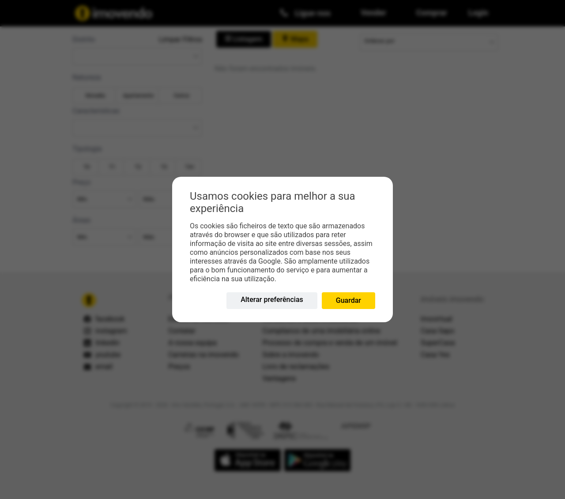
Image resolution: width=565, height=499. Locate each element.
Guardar (348, 300)
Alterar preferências (272, 299)
